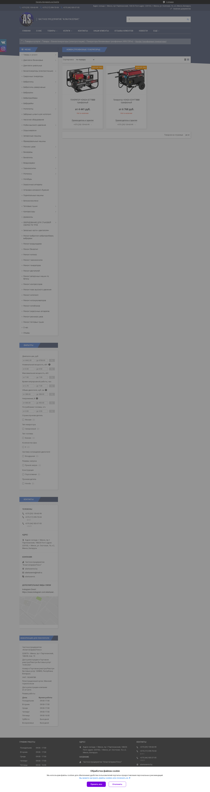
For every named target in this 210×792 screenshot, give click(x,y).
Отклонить (117, 784)
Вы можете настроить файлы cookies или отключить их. (104, 778)
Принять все (96, 784)
